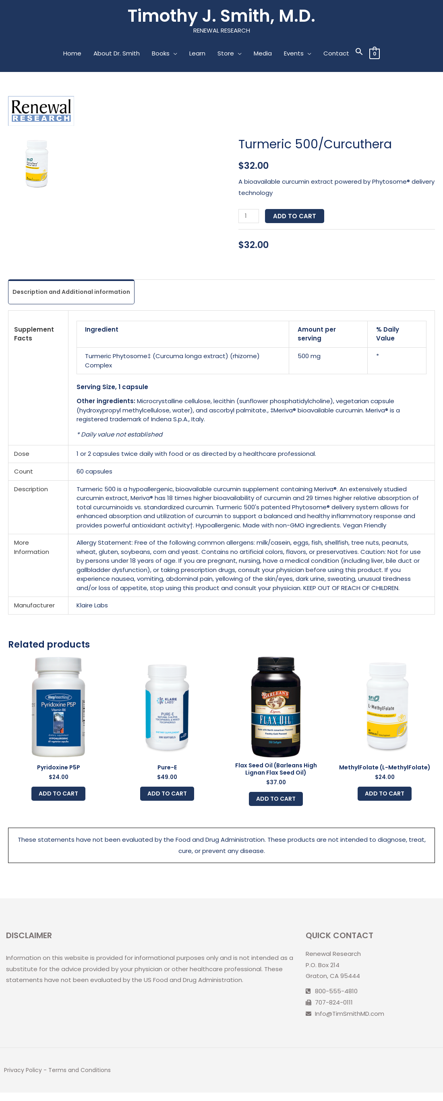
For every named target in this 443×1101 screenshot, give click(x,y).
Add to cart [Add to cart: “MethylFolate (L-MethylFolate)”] (384, 799)
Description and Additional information (75, 293)
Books (160, 55)
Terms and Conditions (83, 1078)
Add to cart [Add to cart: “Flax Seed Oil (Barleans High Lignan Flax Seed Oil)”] (276, 805)
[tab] (75, 294)
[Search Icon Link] (359, 55)
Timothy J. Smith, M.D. (221, 16)
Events (293, 55)
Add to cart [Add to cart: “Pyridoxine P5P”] (58, 799)
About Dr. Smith (116, 55)
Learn (197, 55)
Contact (336, 55)
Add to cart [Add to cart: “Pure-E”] (167, 799)
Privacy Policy (23, 1078)
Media (262, 55)
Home (72, 55)
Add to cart (296, 217)
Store (225, 55)
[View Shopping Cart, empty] (374, 55)
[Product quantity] (249, 218)
